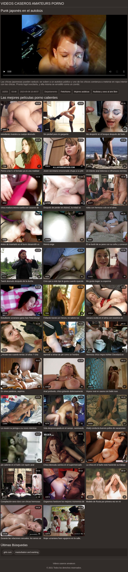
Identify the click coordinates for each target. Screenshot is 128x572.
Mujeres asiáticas (81, 91)
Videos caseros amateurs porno (32, 3)
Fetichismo (65, 91)
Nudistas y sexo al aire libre (105, 91)
